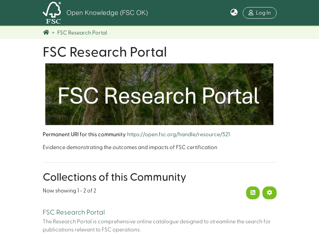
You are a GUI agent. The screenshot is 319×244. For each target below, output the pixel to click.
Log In (259, 13)
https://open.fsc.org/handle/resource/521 (178, 134)
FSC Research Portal (74, 212)
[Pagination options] (269, 192)
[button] (234, 13)
